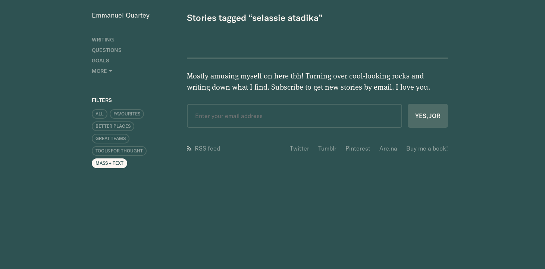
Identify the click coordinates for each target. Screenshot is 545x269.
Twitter (299, 148)
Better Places (113, 126)
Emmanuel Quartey (121, 15)
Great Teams (110, 138)
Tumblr (327, 148)
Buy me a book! (427, 148)
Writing (103, 39)
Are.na (388, 148)
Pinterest (357, 148)
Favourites (126, 114)
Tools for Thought (119, 151)
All (99, 114)
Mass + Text (109, 163)
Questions (107, 50)
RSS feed (203, 148)
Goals (100, 60)
